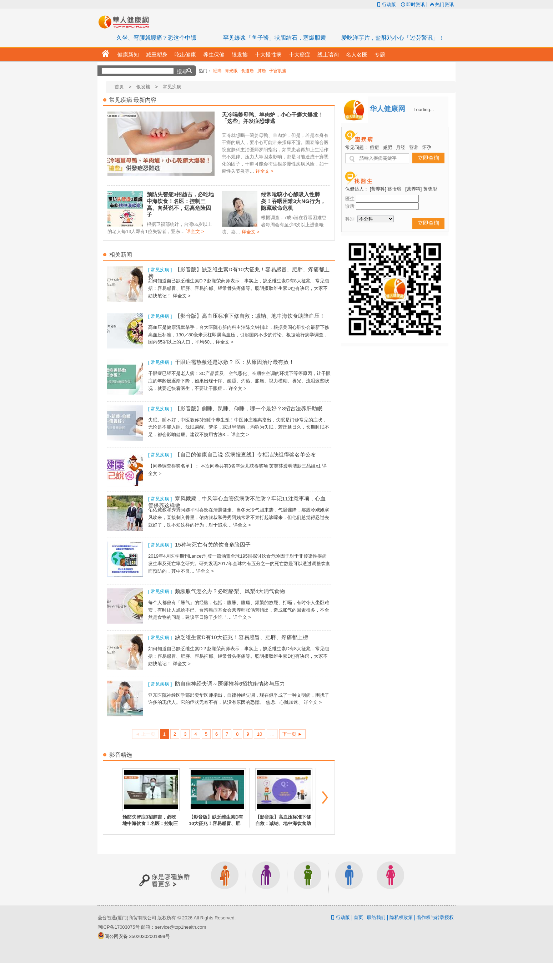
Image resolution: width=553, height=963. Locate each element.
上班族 (225, 879)
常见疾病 (172, 86)
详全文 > (264, 171)
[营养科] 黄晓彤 (421, 189)
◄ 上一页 (145, 734)
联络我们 (376, 917)
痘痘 (374, 147)
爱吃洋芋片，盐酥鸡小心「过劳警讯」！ (392, 38)
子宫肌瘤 (277, 70)
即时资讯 (412, 4)
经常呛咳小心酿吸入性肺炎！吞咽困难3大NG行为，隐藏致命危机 (293, 201)
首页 (119, 86)
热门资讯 (441, 4)
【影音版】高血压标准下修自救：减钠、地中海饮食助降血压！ (250, 316)
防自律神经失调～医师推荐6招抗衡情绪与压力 (230, 684)
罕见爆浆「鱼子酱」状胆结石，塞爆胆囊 (274, 38)
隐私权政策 (401, 917)
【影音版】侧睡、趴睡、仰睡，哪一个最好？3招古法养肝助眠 (248, 408)
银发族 (143, 86)
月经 (400, 147)
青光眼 (231, 70)
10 (259, 734)
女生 (390, 879)
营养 (413, 147)
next (325, 797)
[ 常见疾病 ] (160, 269)
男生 (349, 879)
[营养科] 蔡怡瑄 (386, 189)
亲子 (308, 879)
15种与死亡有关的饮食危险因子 (213, 545)
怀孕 (426, 147)
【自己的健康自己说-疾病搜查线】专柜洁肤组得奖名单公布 (245, 454)
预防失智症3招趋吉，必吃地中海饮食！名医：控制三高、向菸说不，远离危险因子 (180, 204)
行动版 (385, 4)
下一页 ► (292, 734)
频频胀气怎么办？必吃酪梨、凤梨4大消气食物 (230, 591)
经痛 (217, 70)
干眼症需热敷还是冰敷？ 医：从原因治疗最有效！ (234, 362)
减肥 (387, 147)
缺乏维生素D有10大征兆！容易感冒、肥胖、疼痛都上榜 (241, 637)
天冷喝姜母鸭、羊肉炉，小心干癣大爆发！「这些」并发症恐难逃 (272, 118)
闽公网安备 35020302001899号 (137, 936)
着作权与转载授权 (435, 917)
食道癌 (247, 70)
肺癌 (261, 70)
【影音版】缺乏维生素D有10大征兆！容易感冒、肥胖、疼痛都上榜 (216, 823)
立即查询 (428, 158)
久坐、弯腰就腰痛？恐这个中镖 (156, 38)
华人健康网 (126, 22)
